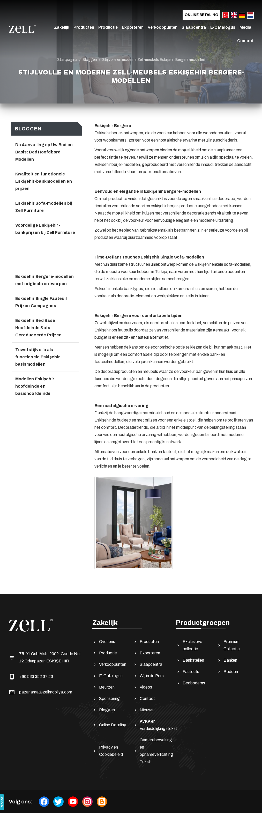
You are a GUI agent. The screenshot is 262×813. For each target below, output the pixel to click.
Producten (83, 27)
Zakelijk (61, 27)
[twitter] (58, 801)
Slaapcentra (194, 27)
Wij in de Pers (148, 676)
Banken (227, 660)
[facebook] (44, 801)
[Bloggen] (102, 801)
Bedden (227, 671)
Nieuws (143, 710)
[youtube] (73, 801)
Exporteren (133, 27)
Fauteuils (187, 671)
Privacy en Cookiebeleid (107, 751)
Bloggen (103, 710)
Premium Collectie (228, 645)
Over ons (103, 641)
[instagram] (87, 801)
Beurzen (103, 687)
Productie (108, 27)
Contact (245, 41)
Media (245, 27)
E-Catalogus (222, 27)
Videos (142, 687)
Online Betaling (201, 15)
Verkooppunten (162, 27)
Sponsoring (106, 698)
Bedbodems (190, 683)
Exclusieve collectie (189, 645)
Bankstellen (190, 660)
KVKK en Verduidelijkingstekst (152, 725)
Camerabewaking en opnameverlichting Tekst (152, 751)
